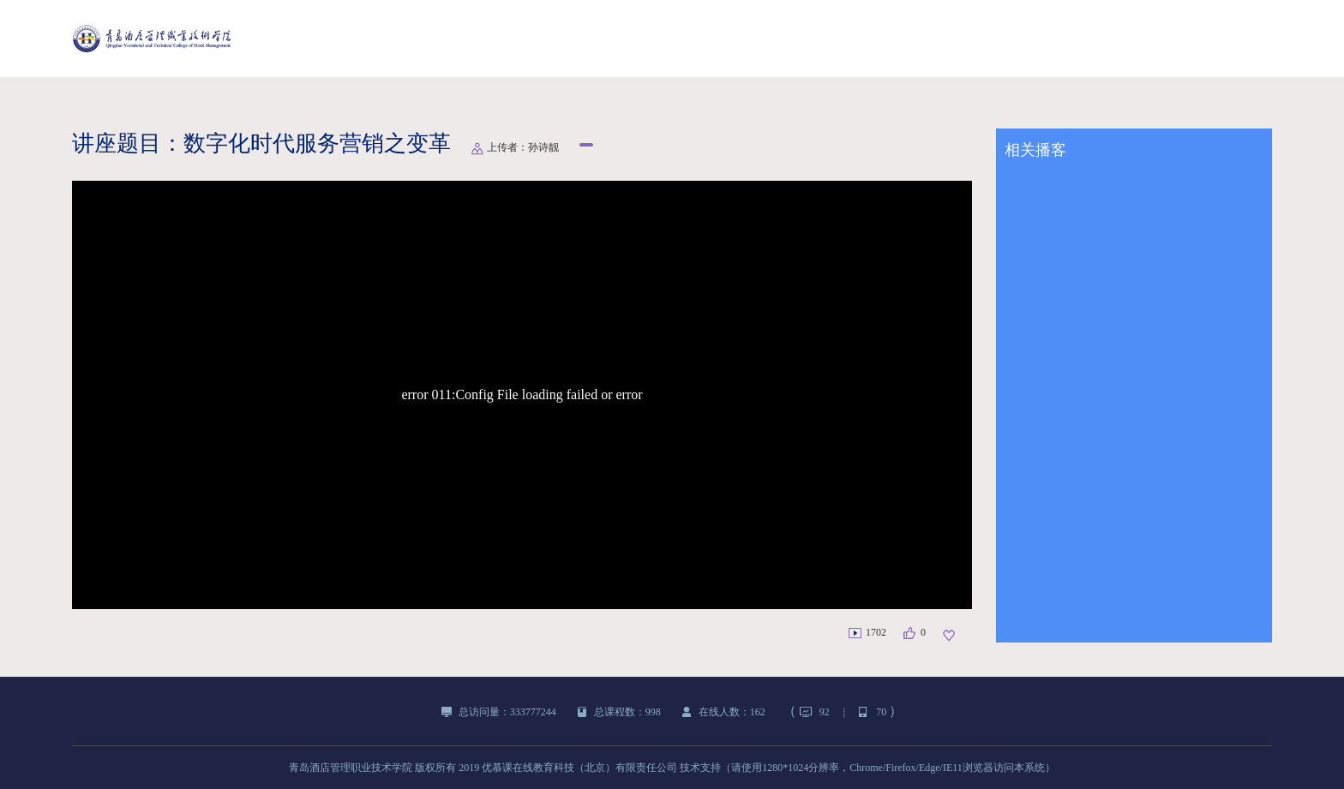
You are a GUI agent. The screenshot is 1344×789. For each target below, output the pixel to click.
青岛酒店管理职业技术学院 (350, 768)
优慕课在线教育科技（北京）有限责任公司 (579, 768)
